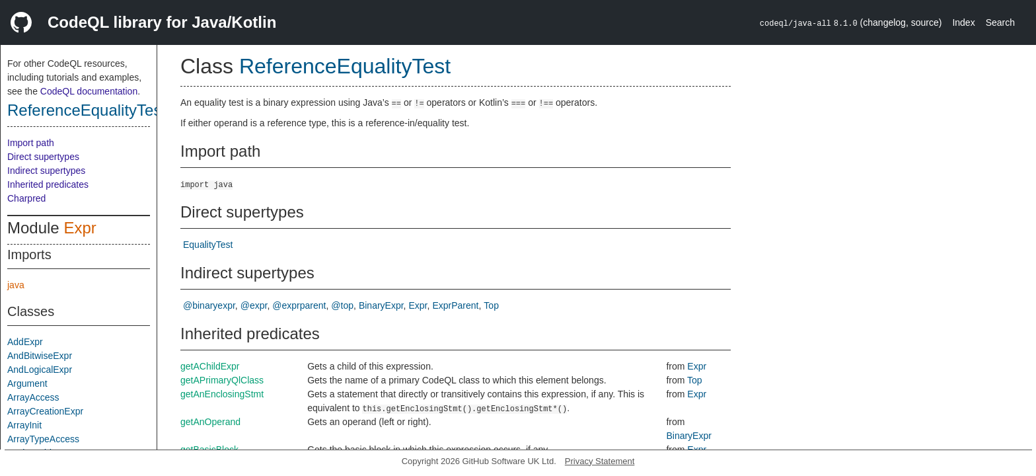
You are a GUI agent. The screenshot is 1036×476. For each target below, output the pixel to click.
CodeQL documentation (88, 91)
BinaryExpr (381, 305)
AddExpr (25, 342)
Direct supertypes (43, 156)
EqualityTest (208, 244)
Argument (27, 383)
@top (342, 305)
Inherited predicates (48, 184)
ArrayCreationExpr (45, 411)
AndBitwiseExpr (39, 355)
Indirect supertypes (46, 170)
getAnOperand (210, 421)
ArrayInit (24, 425)
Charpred (26, 198)
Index (963, 22)
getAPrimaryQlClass (222, 380)
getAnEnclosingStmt (222, 394)
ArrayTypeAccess (43, 439)
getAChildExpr (210, 366)
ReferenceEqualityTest (86, 110)
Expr (79, 228)
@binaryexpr (209, 305)
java (15, 285)
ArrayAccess (33, 397)
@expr (254, 305)
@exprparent (299, 305)
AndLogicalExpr (39, 369)
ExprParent (455, 305)
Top (491, 305)
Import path (30, 143)
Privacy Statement (600, 461)
